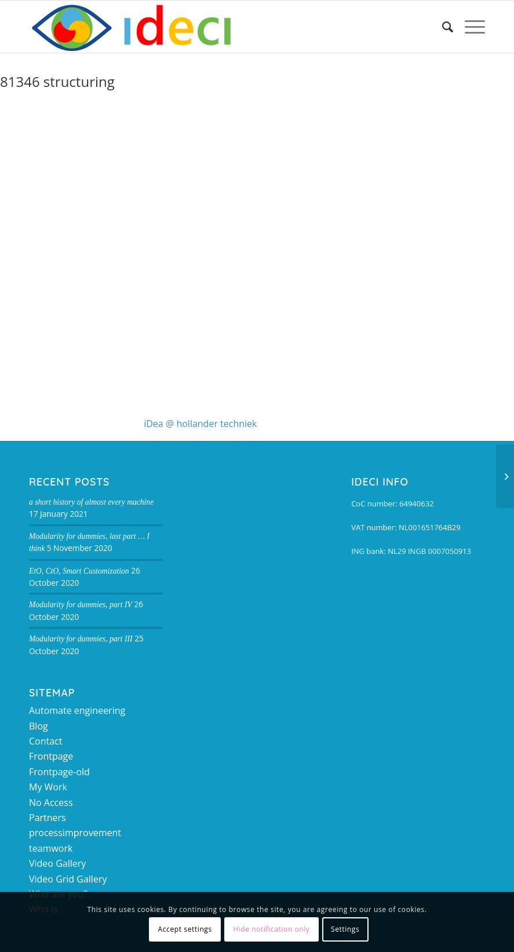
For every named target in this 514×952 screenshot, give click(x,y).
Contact (45, 741)
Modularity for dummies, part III (81, 638)
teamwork (50, 848)
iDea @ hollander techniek (200, 423)
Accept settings (185, 929)
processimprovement (75, 832)
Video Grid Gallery (68, 879)
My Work (48, 786)
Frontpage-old (59, 771)
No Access (51, 802)
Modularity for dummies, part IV (80, 604)
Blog (38, 726)
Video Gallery (57, 863)
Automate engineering (77, 710)
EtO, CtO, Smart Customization (79, 571)
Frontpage (51, 756)
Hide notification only (271, 929)
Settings (345, 929)
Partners (47, 817)
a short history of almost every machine (91, 502)
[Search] (442, 27)
